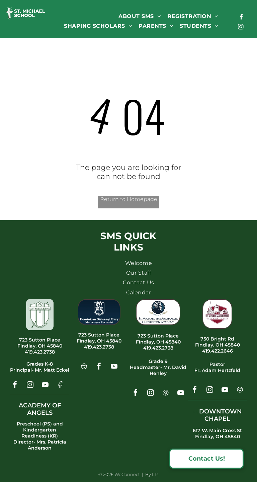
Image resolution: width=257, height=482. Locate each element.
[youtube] (45, 385)
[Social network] (60, 385)
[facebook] (241, 18)
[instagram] (241, 28)
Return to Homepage (128, 199)
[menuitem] (139, 16)
